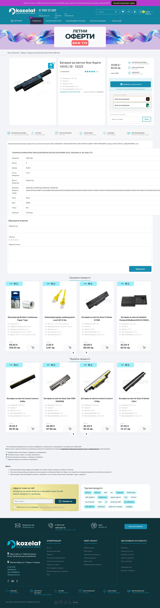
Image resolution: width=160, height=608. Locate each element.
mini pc (133, 497)
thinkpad (120, 492)
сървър (129, 507)
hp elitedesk (129, 502)
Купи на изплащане (98, 21)
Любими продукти (90, 558)
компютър (103, 497)
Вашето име (14, 226)
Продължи (140, 269)
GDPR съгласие (89, 548)
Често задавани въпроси (55, 568)
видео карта (116, 497)
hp (112, 492)
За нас (49, 548)
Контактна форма (136, 526)
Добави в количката (130, 84)
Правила (50, 554)
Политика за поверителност (56, 558)
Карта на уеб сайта (127, 558)
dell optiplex (90, 497)
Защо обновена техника (75, 21)
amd (99, 502)
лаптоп (97, 492)
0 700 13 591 (47, 10)
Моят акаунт (88, 551)
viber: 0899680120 (13, 572)
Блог (48, 574)
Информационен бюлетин (93, 564)
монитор (101, 507)
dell (105, 492)
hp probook (89, 502)
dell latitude (89, 507)
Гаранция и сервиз (53, 564)
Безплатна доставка (53, 551)
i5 (106, 502)
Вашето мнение (15, 244)
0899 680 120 (60, 528)
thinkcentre (131, 492)
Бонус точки (88, 561)
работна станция (115, 507)
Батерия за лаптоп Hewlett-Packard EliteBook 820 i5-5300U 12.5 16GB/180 (134, 320)
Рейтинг (12, 237)
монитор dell (116, 502)
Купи (146, 119)
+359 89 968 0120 (69, 15)
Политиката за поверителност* (52, 507)
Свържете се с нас (127, 551)
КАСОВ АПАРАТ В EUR (53, 21)
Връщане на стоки (127, 554)
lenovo (88, 492)
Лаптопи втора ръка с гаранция (57, 571)
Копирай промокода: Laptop (124, 3)
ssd (126, 497)
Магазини (124, 548)
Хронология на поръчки (92, 554)
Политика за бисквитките (55, 561)
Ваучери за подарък (128, 570)
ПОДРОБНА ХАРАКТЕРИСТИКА (70, 92)
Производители (126, 567)
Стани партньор (126, 561)
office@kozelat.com (44, 15)
